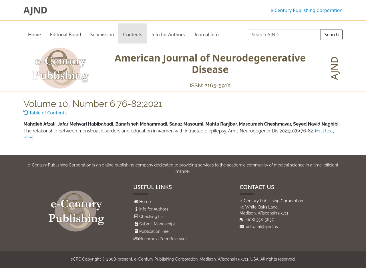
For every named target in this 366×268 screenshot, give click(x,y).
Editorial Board (65, 34)
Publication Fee (154, 231)
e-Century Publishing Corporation (306, 10)
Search (331, 34)
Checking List (152, 216)
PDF (27, 137)
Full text (324, 131)
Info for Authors (168, 34)
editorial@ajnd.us (259, 226)
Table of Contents (45, 113)
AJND (35, 10)
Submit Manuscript (157, 223)
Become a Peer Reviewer (163, 238)
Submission (102, 34)
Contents (132, 34)
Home (34, 34)
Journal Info (206, 34)
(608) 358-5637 (257, 219)
